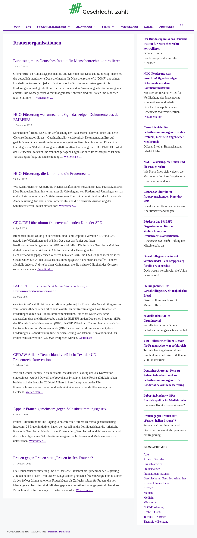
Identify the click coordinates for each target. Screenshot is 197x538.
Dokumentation (153, 116)
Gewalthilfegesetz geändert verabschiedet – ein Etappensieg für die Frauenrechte (164, 260)
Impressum (53, 532)
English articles (153, 464)
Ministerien (150, 502)
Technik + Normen (155, 516)
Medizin (149, 497)
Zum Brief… (45, 269)
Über (17, 26)
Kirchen (148, 488)
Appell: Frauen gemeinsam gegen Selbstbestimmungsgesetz (60, 409)
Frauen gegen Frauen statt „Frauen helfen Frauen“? (53, 458)
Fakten (109, 26)
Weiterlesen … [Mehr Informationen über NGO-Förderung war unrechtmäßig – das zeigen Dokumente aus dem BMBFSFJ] (73, 156)
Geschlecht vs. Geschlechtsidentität (165, 478)
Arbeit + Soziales (154, 459)
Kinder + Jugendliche (156, 483)
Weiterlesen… (67, 205)
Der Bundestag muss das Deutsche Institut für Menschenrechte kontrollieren (165, 43)
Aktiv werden (87, 26)
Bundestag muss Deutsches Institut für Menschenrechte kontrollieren (67, 61)
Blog (28, 26)
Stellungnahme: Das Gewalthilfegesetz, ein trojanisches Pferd (165, 290)
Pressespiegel (166, 26)
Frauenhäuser (152, 468)
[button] (181, 25)
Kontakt (148, 26)
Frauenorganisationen (156, 473)
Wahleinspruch (129, 26)
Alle (146, 454)
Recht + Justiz (152, 512)
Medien (148, 492)
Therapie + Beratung (156, 521)
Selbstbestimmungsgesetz (55, 26)
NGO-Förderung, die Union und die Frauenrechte (51, 173)
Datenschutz (64, 532)
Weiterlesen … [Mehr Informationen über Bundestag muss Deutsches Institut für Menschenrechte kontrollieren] (44, 97)
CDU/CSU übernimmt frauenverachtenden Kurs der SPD (57, 222)
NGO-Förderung (153, 507)
